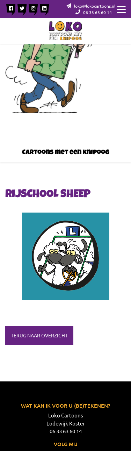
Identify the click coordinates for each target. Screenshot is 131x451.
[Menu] (121, 8)
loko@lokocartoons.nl (90, 6)
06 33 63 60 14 (93, 12)
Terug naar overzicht (39, 335)
